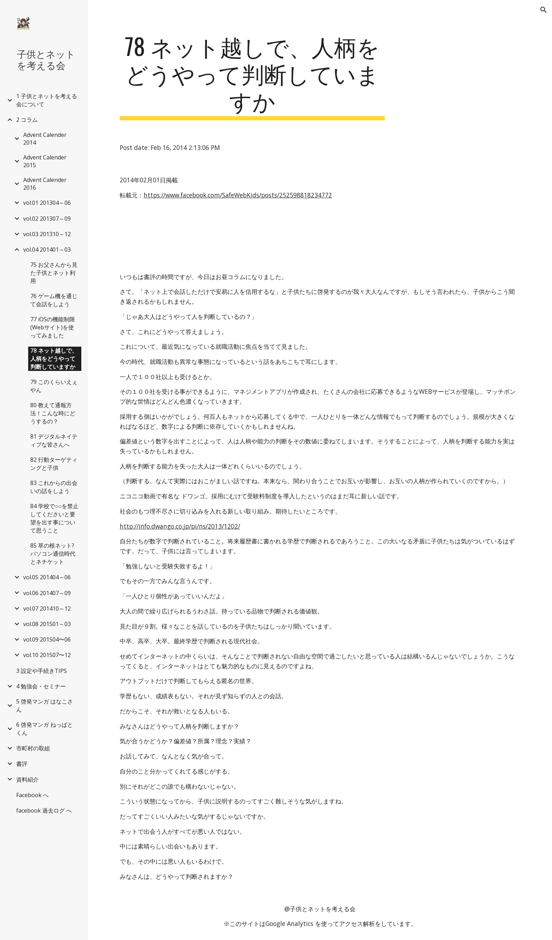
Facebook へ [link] (32, 795)
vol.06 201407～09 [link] (47, 593)
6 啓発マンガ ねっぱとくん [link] (44, 729)
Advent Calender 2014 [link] (45, 138)
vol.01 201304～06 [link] (47, 203)
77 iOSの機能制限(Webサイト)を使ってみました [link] (52, 327)
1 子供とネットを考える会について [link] (46, 100)
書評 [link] (21, 764)
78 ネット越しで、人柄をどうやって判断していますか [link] (53, 359)
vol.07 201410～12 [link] (47, 608)
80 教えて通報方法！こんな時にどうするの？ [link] (52, 413)
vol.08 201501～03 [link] (47, 624)
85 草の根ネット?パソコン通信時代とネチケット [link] (52, 554)
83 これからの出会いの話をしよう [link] (53, 487)
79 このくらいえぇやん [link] (53, 386)
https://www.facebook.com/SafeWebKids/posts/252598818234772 (238, 195)
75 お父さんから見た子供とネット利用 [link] (53, 273)
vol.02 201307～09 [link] (47, 218)
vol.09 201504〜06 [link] (47, 639)
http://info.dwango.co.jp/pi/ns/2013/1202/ (180, 526)
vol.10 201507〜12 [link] (47, 655)
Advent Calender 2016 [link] (45, 183)
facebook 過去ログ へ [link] (44, 810)
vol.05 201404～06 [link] (47, 577)
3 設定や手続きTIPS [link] (41, 671)
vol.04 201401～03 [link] (47, 249)
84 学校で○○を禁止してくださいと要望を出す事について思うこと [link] (54, 518)
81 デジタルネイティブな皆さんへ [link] (53, 440)
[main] (252, 76)
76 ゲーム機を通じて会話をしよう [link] (53, 300)
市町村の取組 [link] (33, 748)
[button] (543, 9)
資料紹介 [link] (27, 779)
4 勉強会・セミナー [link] (41, 686)
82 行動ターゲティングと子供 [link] (53, 464)
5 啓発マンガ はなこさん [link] (44, 705)
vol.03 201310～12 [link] (47, 234)
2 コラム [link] (27, 120)
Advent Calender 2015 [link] (45, 161)
